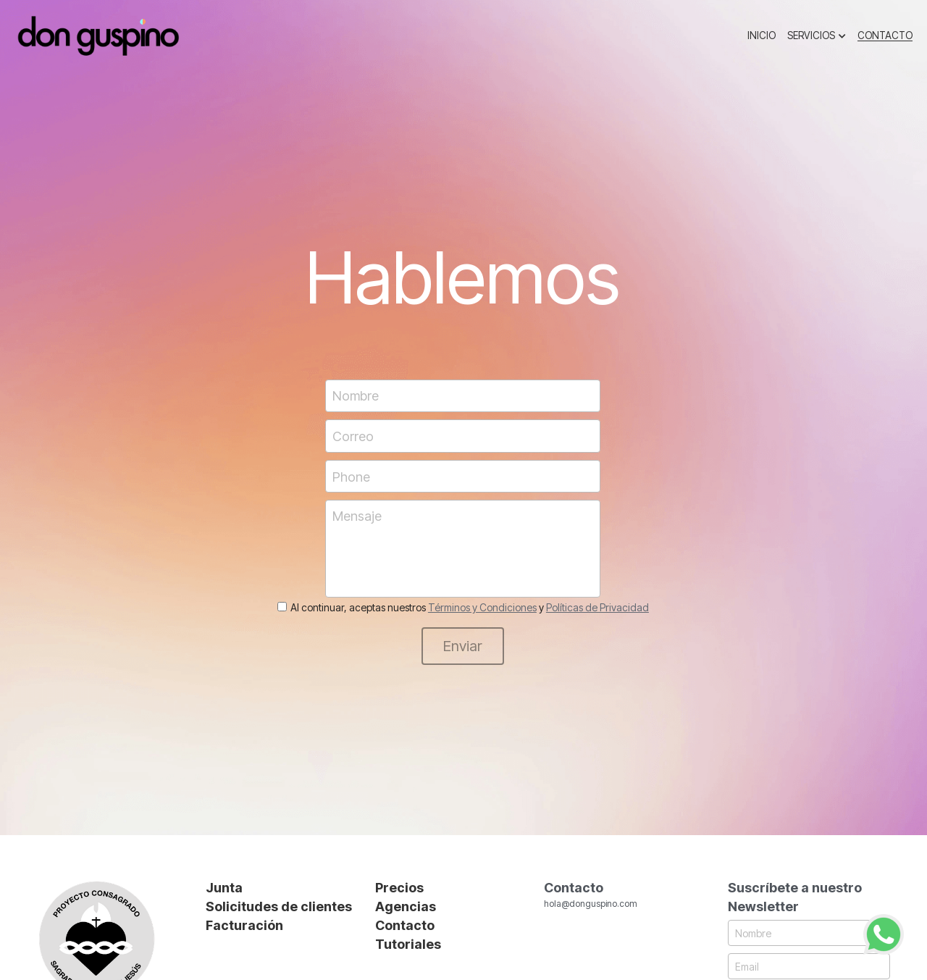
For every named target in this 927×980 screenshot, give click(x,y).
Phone (351, 476)
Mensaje (357, 516)
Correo (353, 436)
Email (765, 966)
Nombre (355, 395)
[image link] (98, 35)
